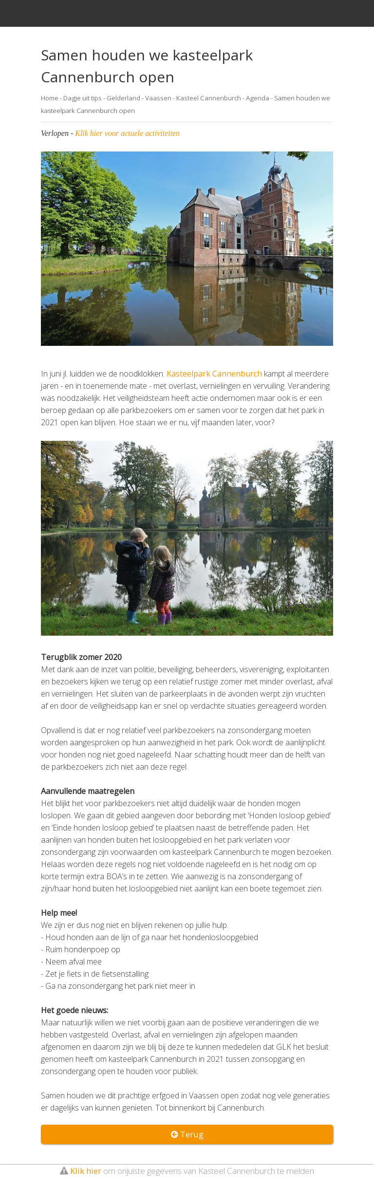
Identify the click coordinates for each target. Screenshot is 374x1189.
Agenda (257, 98)
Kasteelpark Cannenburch (214, 373)
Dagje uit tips (82, 98)
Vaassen (158, 98)
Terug (187, 1134)
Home (49, 98)
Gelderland (123, 98)
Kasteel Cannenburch (208, 98)
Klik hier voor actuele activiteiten (127, 133)
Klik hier (85, 1170)
